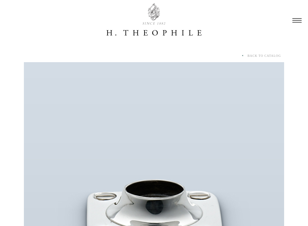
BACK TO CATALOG (261, 56)
